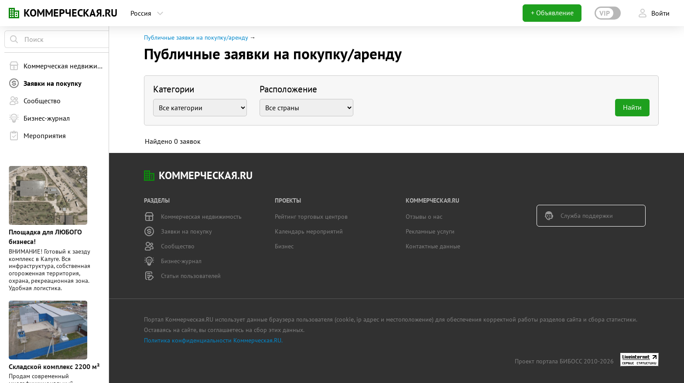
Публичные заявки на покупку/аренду (196, 37)
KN (14, 13)
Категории (173, 89)
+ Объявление (552, 12)
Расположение (288, 89)
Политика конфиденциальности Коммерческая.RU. (213, 340)
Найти (632, 107)
